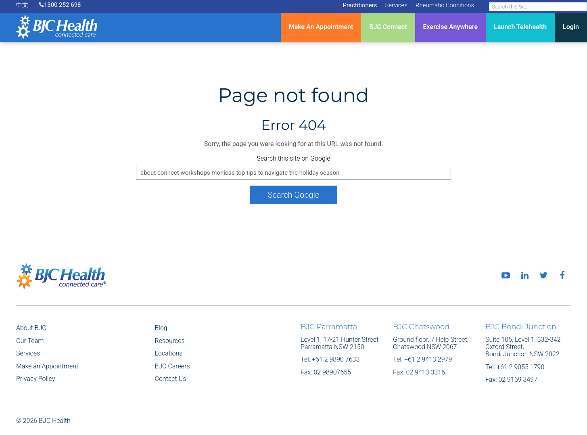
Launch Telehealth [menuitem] (520, 27)
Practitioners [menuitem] (360, 5)
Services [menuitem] (396, 5)
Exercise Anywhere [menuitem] (450, 27)
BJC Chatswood (421, 326)
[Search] (538, 6)
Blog (161, 328)
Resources (170, 341)
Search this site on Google (293, 158)
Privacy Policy (35, 379)
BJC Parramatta (329, 326)
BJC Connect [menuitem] (388, 27)
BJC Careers (172, 366)
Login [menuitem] (571, 27)
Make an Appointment (47, 366)
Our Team (30, 341)
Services (28, 353)
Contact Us (170, 379)
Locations (169, 353)
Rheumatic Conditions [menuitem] (445, 5)
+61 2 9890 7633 (335, 359)
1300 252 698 (60, 4)
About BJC (31, 328)
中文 (22, 4)
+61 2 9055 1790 (520, 367)
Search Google (294, 195)
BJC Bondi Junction (520, 326)
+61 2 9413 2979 (428, 359)
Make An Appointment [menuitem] (321, 27)
